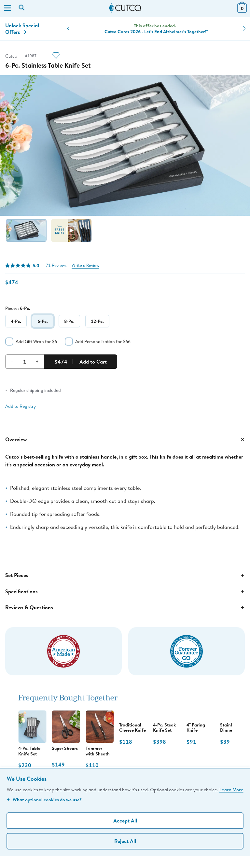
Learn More (231, 789)
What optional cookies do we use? (44, 799)
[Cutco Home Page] (125, 8)
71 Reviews (56, 265)
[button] (68, 28)
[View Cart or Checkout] (242, 10)
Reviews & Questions (125, 607)
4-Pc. (16, 321)
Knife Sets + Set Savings (156, 29)
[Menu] (7, 8)
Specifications (125, 591)
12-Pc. (97, 321)
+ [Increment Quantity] (37, 361)
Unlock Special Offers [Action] (22, 28)
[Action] (56, 56)
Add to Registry (20, 406)
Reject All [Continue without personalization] (125, 841)
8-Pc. (69, 321)
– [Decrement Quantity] (12, 361)
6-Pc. (42, 321)
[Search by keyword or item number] (22, 8)
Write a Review (85, 265)
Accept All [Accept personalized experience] (125, 820)
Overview (125, 439)
